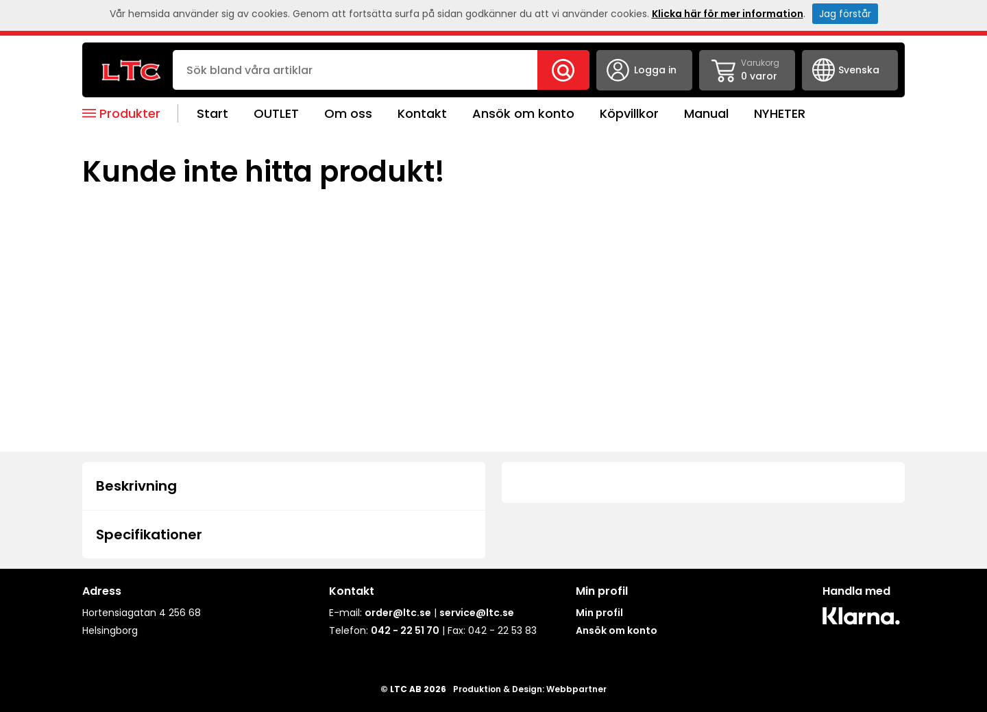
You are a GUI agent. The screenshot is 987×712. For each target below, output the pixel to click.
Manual (706, 113)
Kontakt (422, 113)
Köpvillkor (629, 113)
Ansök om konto (523, 113)
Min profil (599, 612)
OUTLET (276, 113)
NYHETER (779, 113)
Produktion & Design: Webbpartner (530, 689)
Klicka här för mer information (727, 14)
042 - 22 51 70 (405, 630)
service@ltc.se (476, 612)
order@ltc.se (398, 612)
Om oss (348, 113)
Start (212, 113)
